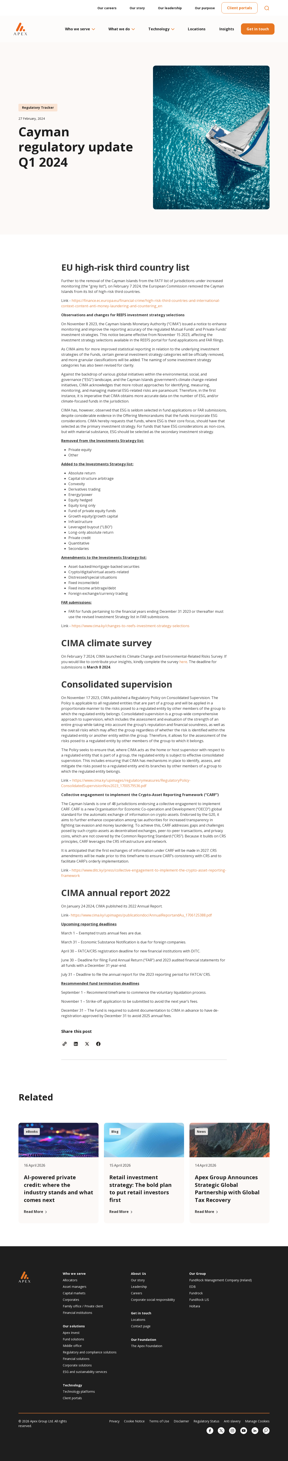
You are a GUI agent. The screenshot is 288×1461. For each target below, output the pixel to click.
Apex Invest (71, 1332)
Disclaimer (181, 1421)
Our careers (107, 8)
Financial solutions (76, 1359)
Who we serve (79, 29)
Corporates (71, 1299)
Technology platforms (79, 1391)
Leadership (139, 1286)
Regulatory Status (206, 1421)
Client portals (239, 7)
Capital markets (74, 1293)
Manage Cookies (257, 1421)
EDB (192, 1286)
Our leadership (170, 8)
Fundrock (196, 1293)
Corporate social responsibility (153, 1299)
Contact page (141, 1326)
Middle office (72, 1346)
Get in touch (258, 29)
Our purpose (205, 8)
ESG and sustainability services (85, 1372)
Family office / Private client (83, 1306)
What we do (121, 29)
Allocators (70, 1280)
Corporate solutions (77, 1365)
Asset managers (74, 1286)
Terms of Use (159, 1421)
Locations (196, 29)
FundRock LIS (199, 1299)
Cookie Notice (134, 1421)
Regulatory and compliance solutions (90, 1352)
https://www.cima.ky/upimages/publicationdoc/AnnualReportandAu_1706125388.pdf (141, 932)
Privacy (114, 1421)
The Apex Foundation (146, 1346)
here (183, 678)
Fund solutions (73, 1339)
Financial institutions (77, 1312)
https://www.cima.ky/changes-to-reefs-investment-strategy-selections (130, 642)
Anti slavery (232, 1421)
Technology (161, 29)
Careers (136, 1293)
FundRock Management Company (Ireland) (220, 1280)
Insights (226, 29)
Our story (137, 8)
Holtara (194, 1306)
